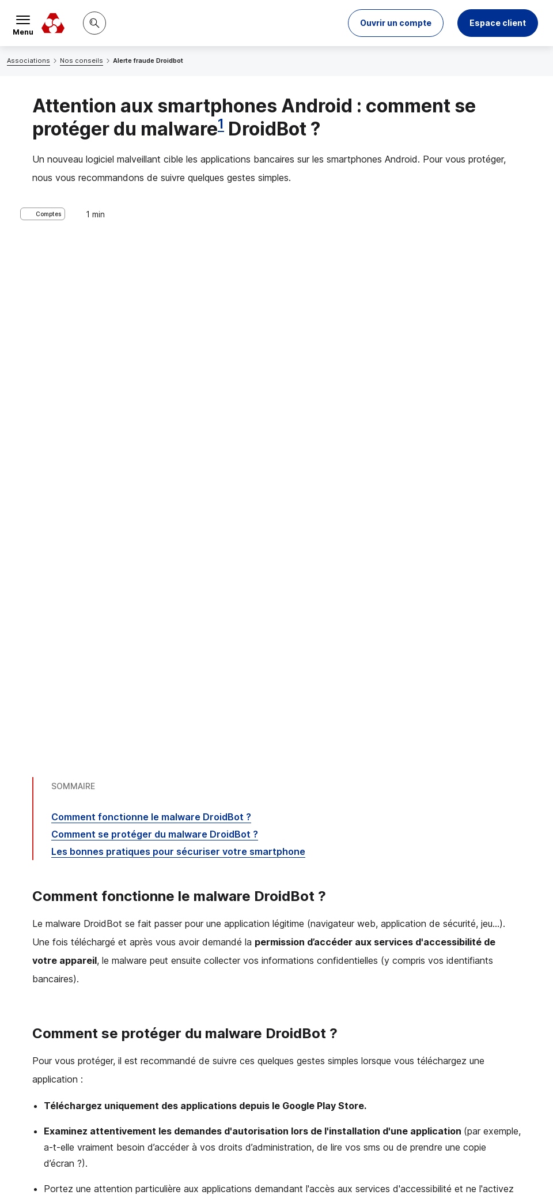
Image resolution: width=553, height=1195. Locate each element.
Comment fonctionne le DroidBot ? (151, 310)
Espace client (497, 23)
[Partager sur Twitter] (320, 1002)
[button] (396, 23)
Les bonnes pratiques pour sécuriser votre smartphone (178, 344)
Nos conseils (81, 60)
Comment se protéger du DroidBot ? (154, 327)
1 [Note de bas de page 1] (221, 123)
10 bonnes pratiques (128, 829)
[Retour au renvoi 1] (83, 1118)
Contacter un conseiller (444, 913)
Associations (28, 60)
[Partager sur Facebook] (348, 1002)
